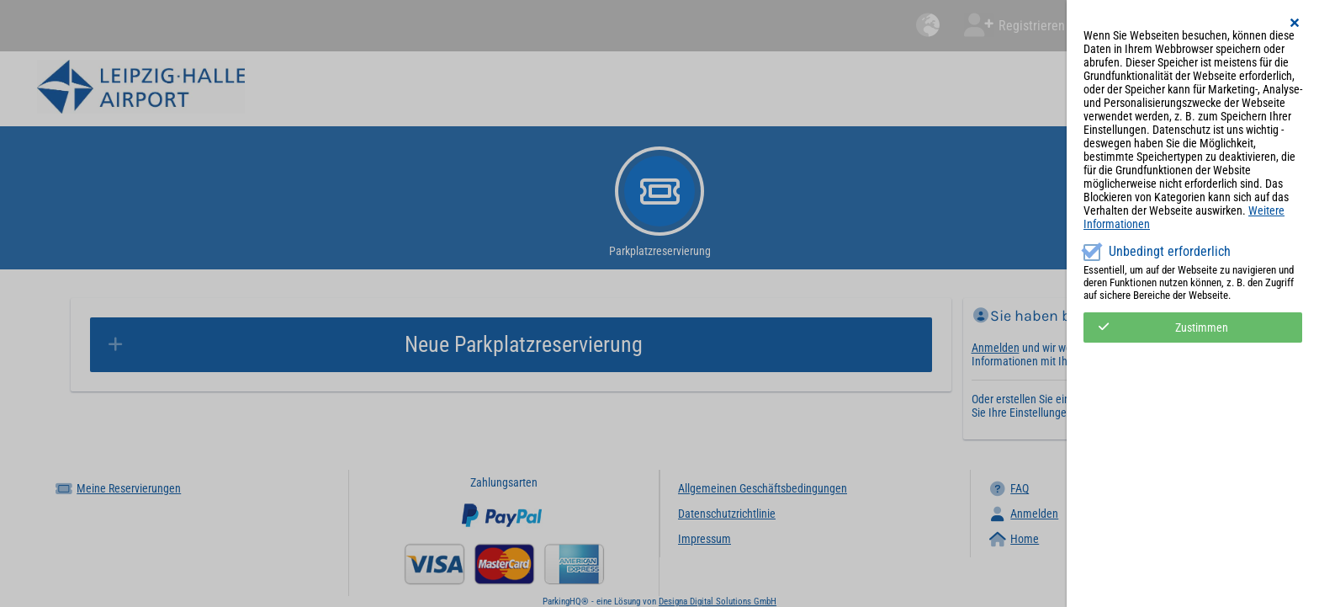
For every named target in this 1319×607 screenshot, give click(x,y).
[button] (1295, 23)
